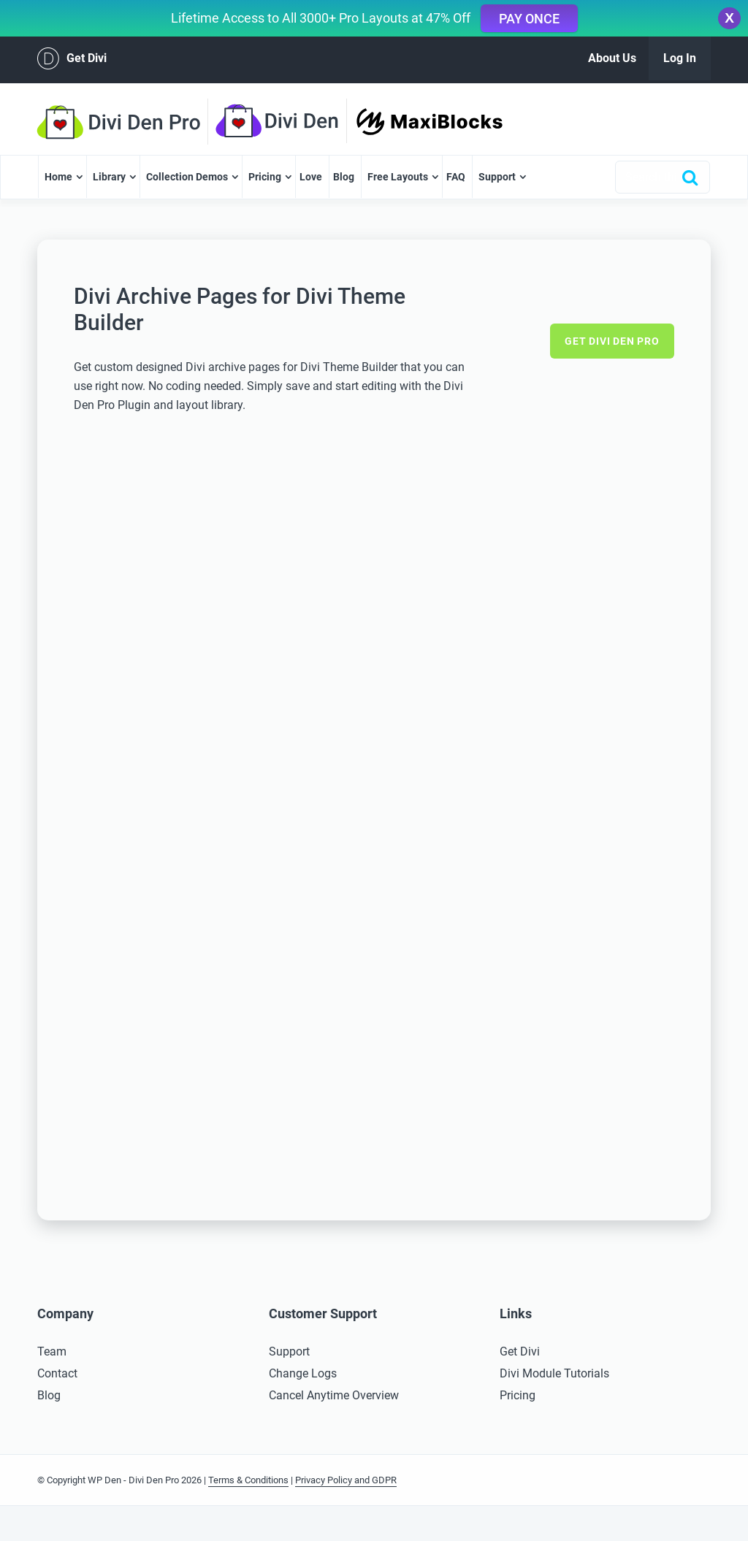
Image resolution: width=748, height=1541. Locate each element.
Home (58, 177)
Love (310, 177)
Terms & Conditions (248, 1480)
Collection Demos (187, 177)
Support (497, 177)
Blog (343, 177)
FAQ (455, 177)
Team (51, 1351)
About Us (612, 58)
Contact (57, 1373)
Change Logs (303, 1373)
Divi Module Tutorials (554, 1373)
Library (109, 177)
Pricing (264, 177)
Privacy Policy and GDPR (346, 1480)
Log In (679, 58)
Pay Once (529, 18)
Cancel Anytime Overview (334, 1395)
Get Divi (72, 58)
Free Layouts (397, 177)
